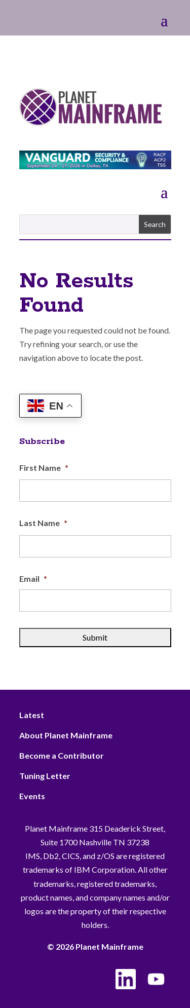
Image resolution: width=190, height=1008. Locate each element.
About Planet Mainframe (65, 735)
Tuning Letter (44, 775)
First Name (43, 467)
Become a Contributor (61, 755)
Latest (31, 715)
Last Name (43, 523)
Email (33, 578)
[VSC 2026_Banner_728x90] (95, 166)
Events (32, 796)
